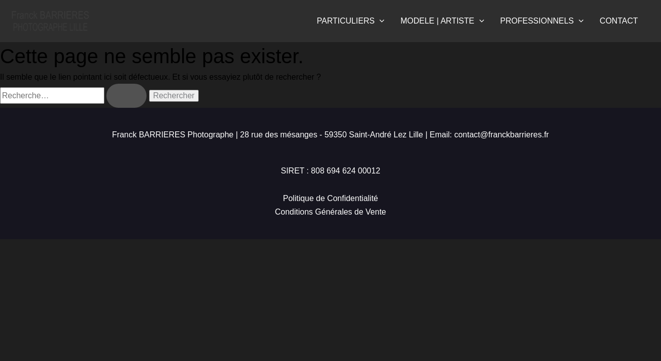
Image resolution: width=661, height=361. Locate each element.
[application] (379, 21)
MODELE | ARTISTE (442, 21)
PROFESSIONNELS (542, 21)
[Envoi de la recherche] (126, 96)
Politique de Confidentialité (330, 198)
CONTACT (619, 21)
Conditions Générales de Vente (330, 212)
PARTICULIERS (350, 21)
